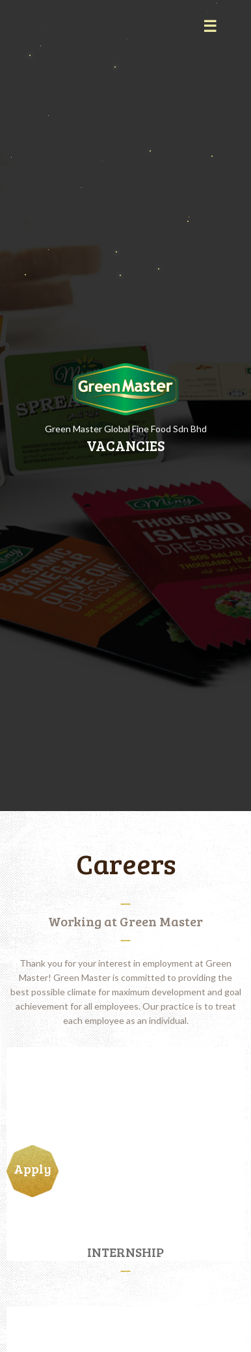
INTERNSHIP (120, 1252)
